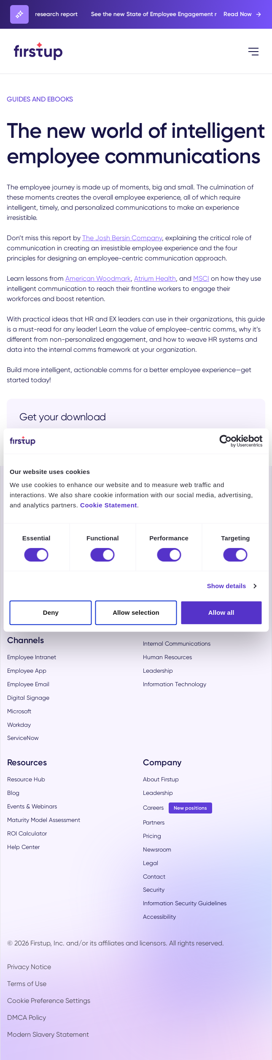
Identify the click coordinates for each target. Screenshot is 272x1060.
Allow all (221, 612)
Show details (226, 585)
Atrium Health (155, 278)
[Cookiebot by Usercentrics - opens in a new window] (225, 441)
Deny (51, 612)
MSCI (201, 278)
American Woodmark (98, 278)
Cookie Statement (108, 505)
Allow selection (136, 612)
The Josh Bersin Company (122, 238)
